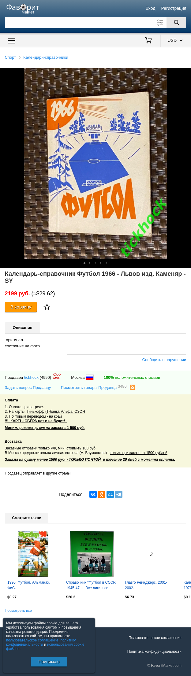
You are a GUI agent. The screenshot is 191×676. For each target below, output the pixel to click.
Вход (150, 8)
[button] (185, 73)
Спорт (10, 57)
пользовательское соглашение (32, 640)
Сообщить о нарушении (164, 359)
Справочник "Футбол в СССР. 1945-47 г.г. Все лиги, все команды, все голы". (91, 585)
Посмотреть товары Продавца (94, 387)
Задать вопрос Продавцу (28, 387)
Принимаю (48, 661)
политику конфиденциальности (41, 642)
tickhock (31, 377)
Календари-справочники (45, 57)
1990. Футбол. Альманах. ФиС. (28, 585)
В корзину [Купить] (21, 306)
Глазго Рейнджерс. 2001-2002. (146, 585)
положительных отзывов (132, 377)
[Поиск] (176, 22)
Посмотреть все (18, 610)
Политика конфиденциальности (154, 651)
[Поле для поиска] (95, 22)
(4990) (45, 377)
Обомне (57, 376)
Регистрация (173, 8)
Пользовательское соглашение (155, 638)
